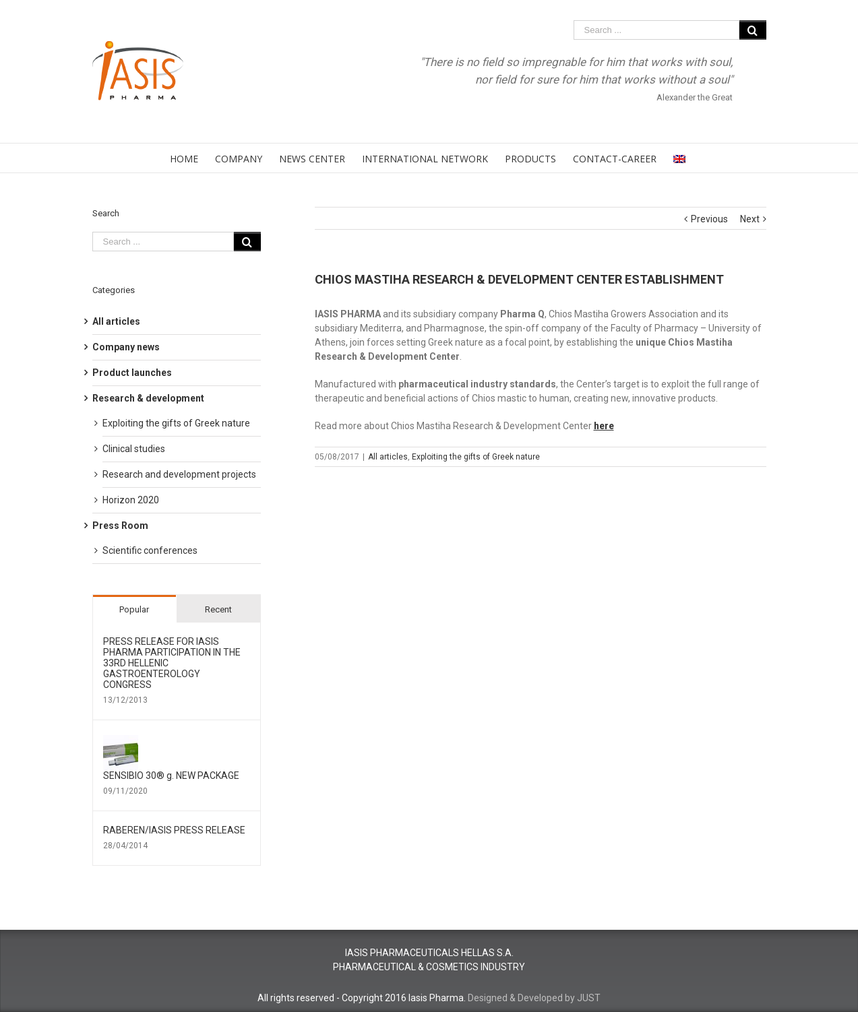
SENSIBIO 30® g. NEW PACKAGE (171, 775)
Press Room (120, 525)
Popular (134, 609)
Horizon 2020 (130, 500)
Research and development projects (179, 474)
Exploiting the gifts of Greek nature (476, 457)
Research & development (148, 398)
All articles (388, 457)
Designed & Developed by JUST (534, 997)
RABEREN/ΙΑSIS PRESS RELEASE (174, 830)
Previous (709, 219)
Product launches (132, 372)
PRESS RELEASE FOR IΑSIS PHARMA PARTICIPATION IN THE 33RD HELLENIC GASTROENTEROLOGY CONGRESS (172, 663)
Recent (218, 609)
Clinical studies (133, 448)
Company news (126, 347)
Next (750, 219)
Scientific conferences (149, 550)
